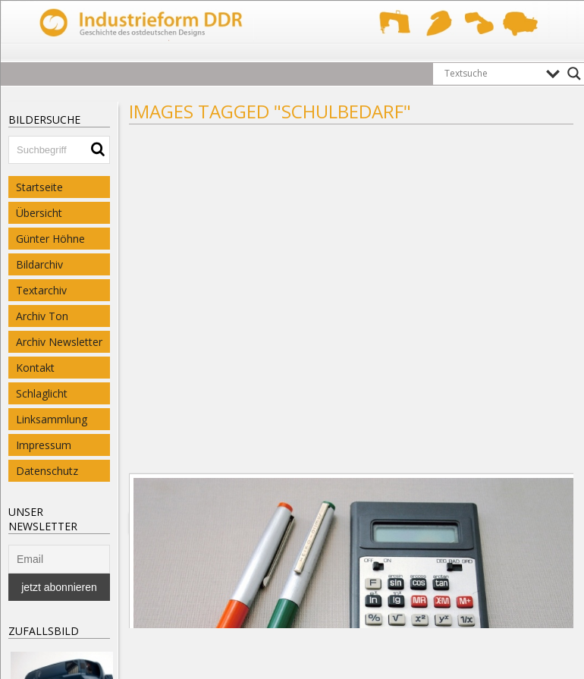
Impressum (43, 445)
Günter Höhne (50, 238)
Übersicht (39, 213)
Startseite (39, 187)
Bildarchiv (39, 264)
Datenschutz (47, 471)
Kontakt (35, 367)
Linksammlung (51, 419)
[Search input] (491, 73)
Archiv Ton (42, 316)
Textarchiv (41, 290)
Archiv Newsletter (59, 342)
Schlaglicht (42, 393)
